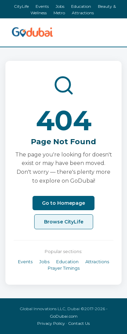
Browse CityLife (63, 222)
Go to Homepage (63, 203)
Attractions (83, 12)
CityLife (21, 6)
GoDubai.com (64, 316)
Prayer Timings (64, 268)
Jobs (60, 6)
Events (42, 6)
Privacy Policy (51, 323)
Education (81, 6)
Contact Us (79, 323)
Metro (59, 12)
